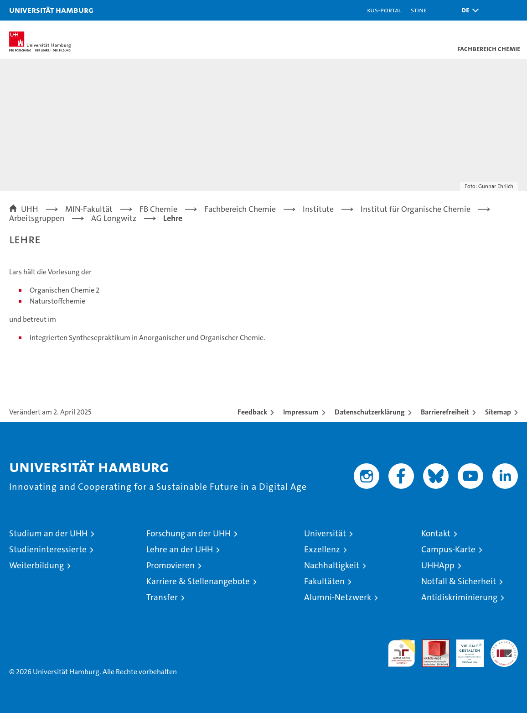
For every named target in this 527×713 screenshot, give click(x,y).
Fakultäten (324, 581)
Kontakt (435, 533)
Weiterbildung (36, 565)
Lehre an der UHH (179, 549)
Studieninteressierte (48, 549)
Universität (325, 533)
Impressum (301, 412)
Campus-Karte (448, 549)
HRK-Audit (465, 649)
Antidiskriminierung (459, 597)
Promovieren (170, 565)
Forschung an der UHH (188, 533)
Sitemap (498, 412)
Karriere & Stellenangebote (198, 581)
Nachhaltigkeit (331, 565)
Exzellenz (322, 549)
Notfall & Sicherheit (458, 581)
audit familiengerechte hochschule (401, 653)
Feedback (252, 412)
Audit (430, 644)
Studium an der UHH (48, 533)
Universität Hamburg (51, 10)
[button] (467, 10)
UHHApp (438, 565)
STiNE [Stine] (419, 10)
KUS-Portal (384, 10)
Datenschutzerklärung (370, 412)
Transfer (162, 597)
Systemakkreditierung (504, 644)
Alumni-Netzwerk (337, 597)
